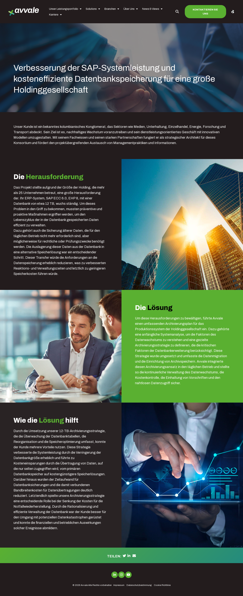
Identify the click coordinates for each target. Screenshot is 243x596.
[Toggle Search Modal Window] (177, 11)
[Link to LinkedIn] (114, 575)
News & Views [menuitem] (150, 8)
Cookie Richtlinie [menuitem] (162, 585)
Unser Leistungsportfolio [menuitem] (63, 8)
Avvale (84, 585)
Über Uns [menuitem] (128, 8)
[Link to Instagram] (121, 575)
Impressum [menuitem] (118, 585)
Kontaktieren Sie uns (205, 11)
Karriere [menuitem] (53, 14)
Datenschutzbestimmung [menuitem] (139, 585)
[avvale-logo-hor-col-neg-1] (23, 11)
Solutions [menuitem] (91, 8)
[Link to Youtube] (128, 575)
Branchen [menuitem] (110, 8)
